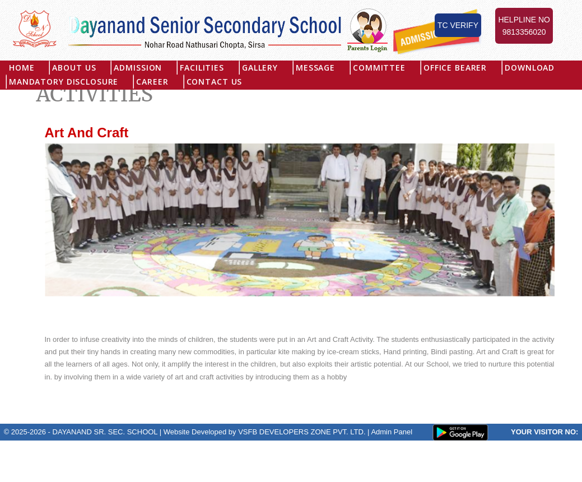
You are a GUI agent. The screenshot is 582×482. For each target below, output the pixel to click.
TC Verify (457, 25)
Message (315, 67)
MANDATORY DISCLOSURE (63, 81)
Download (530, 67)
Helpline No (524, 26)
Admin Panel (391, 432)
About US (74, 67)
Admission (138, 67)
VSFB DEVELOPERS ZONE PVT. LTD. (301, 432)
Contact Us (215, 81)
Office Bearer (455, 67)
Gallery (260, 67)
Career (152, 81)
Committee (379, 67)
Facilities (202, 67)
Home (21, 67)
